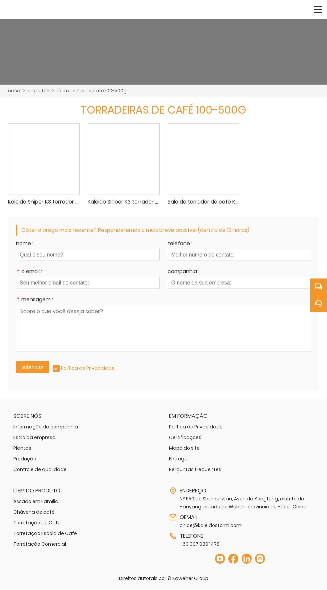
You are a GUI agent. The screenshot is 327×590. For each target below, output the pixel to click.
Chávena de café (34, 512)
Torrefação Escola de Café (45, 533)
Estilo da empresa (34, 437)
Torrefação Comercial (39, 544)
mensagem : (34, 300)
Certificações (185, 437)
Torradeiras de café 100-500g (92, 90)
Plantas (22, 448)
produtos (38, 90)
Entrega (178, 458)
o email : (29, 272)
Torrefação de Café (37, 522)
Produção (24, 458)
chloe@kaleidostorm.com (210, 525)
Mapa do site (184, 448)
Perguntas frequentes (195, 469)
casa (14, 90)
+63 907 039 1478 (200, 544)
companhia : (183, 272)
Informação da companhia (45, 426)
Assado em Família (35, 501)
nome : (24, 244)
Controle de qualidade (40, 469)
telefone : (180, 244)
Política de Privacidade (88, 368)
